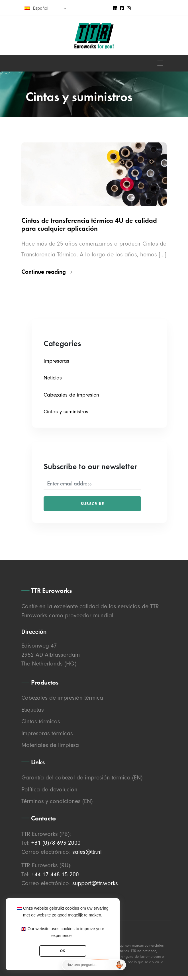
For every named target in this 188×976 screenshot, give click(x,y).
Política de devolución (49, 789)
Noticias (53, 378)
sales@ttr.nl (87, 851)
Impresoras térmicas (47, 733)
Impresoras (56, 361)
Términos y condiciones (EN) (57, 801)
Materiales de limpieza (50, 745)
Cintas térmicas (40, 721)
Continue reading (46, 271)
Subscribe (92, 504)
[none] (45, 8)
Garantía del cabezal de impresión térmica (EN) (81, 777)
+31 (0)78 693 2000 (56, 842)
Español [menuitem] (40, 8)
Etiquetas (32, 709)
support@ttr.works (95, 883)
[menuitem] (45, 8)
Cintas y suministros (66, 412)
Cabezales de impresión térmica (62, 697)
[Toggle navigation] (160, 63)
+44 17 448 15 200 (55, 874)
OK (62, 951)
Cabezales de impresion (71, 395)
